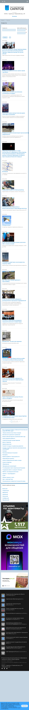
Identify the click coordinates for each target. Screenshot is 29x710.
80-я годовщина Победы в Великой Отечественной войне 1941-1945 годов (14, 430)
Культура (4, 451)
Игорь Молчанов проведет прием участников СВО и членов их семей (13, 243)
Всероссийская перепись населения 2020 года (13, 436)
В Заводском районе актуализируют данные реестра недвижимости (15, 133)
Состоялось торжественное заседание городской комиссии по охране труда (12, 321)
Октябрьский (5, 498)
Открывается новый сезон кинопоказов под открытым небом (13, 263)
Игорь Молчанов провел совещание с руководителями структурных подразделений (14, 300)
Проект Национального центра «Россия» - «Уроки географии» (12, 397)
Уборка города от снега (8, 477)
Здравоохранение (6, 444)
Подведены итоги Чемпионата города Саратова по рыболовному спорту (14, 416)
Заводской (5, 492)
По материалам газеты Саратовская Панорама (13, 467)
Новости (8, 20)
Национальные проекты (8, 458)
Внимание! (5, 171)
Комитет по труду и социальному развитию (12, 446)
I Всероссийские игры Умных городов (11, 432)
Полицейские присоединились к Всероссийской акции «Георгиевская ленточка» (14, 207)
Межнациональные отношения (9, 452)
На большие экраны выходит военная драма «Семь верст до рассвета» (13, 113)
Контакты (3, 661)
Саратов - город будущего (8, 473)
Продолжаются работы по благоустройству (13, 190)
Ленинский (5, 496)
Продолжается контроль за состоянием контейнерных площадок (12, 92)
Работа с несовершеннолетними (10, 471)
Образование (5, 464)
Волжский (4, 488)
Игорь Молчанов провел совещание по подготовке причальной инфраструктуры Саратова (12, 380)
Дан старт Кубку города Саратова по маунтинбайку (11, 280)
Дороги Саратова (6, 442)
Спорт (3, 475)
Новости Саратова (6, 462)
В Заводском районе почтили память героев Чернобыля (13, 71)
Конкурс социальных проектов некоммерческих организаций (14, 448)
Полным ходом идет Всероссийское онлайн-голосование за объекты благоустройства (13, 359)
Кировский (5, 494)
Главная (2, 20)
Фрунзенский (5, 500)
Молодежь (5, 454)
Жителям (14, 16)
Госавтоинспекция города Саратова (11, 440)
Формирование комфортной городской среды (13, 481)
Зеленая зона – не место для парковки (12, 341)
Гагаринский (5, 490)
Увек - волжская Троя (7, 479)
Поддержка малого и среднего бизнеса (12, 469)
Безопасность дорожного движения (11, 434)
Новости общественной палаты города (11, 460)
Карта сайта (9, 661)
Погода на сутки (6, 225)
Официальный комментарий (9, 466)
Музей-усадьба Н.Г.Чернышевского (11, 456)
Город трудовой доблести (8, 438)
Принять (24, 705)
